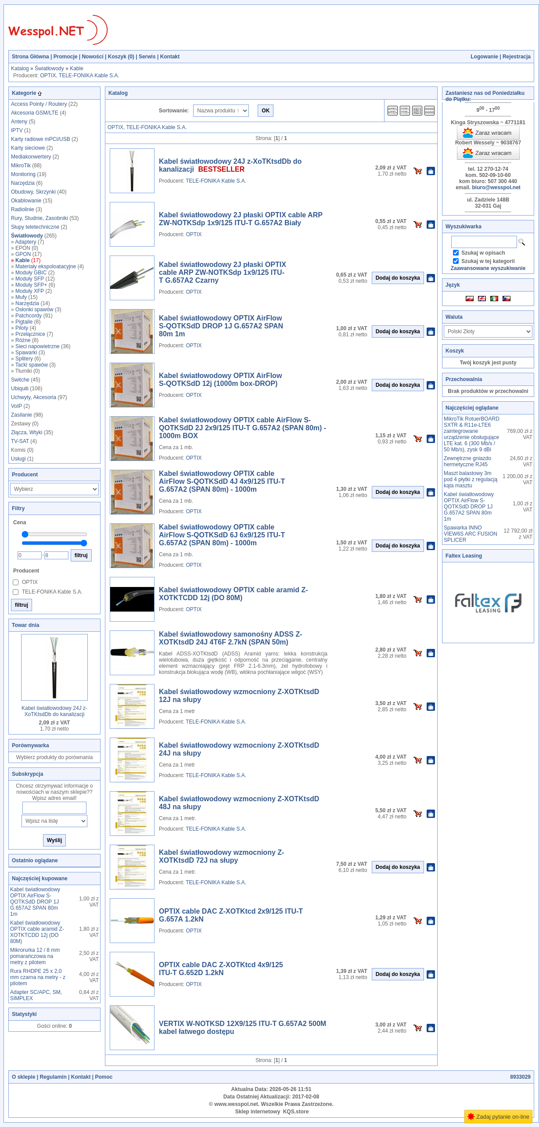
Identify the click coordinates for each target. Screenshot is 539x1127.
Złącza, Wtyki (26, 432)
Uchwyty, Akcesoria (33, 397)
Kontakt (170, 57)
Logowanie (484, 57)
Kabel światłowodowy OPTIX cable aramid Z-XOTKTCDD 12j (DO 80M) (37, 932)
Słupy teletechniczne (35, 227)
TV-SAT (20, 441)
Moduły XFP (29, 291)
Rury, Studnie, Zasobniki (39, 218)
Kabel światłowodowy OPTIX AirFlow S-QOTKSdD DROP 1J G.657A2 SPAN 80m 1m (35, 901)
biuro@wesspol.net (496, 187)
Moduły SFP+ (31, 285)
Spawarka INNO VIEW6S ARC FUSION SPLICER (470, 534)
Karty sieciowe (28, 148)
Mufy (21, 297)
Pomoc (103, 1077)
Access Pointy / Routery (39, 104)
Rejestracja (517, 57)
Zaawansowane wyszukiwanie (488, 268)
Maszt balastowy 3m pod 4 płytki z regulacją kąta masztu (470, 479)
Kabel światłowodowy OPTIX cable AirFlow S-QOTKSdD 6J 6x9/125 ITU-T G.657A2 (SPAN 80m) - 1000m (222, 535)
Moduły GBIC (31, 273)
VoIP (16, 406)
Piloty (21, 328)
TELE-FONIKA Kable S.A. (89, 75)
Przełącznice (30, 334)
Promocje (66, 57)
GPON (23, 254)
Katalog (20, 68)
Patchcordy (28, 316)
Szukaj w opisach (483, 253)
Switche (20, 380)
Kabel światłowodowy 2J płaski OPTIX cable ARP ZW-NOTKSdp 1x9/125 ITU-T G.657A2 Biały (241, 219)
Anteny (19, 122)
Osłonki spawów (34, 309)
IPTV (17, 130)
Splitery (24, 359)
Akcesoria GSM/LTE (34, 113)
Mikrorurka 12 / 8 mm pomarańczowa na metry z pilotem (35, 956)
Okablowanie (26, 201)
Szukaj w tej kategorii (487, 261)
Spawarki (26, 352)
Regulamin (53, 1077)
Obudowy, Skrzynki (33, 192)
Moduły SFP (29, 279)
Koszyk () (121, 57)
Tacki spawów (31, 365)
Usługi (18, 459)
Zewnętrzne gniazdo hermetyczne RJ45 (467, 461)
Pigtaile (23, 322)
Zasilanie (21, 415)
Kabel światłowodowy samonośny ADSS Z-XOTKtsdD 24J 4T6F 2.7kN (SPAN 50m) (230, 638)
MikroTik (21, 165)
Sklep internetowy (257, 1112)
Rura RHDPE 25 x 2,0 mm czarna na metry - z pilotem (37, 977)
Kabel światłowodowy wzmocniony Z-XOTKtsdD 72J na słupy (221, 856)
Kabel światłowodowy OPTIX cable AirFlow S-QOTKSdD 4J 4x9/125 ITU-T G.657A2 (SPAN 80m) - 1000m (222, 481)
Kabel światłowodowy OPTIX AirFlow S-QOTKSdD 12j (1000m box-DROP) (220, 379)
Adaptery (25, 242)
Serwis (147, 57)
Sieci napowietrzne (37, 346)
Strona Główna (30, 57)
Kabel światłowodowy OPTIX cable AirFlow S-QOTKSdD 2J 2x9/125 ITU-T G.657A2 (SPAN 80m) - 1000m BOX (242, 427)
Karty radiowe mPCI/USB (40, 139)
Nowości (92, 57)
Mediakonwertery (31, 157)
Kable (76, 68)
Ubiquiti (20, 388)
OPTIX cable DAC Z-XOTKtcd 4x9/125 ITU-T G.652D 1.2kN (221, 968)
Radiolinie (22, 209)
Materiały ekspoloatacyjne (45, 266)
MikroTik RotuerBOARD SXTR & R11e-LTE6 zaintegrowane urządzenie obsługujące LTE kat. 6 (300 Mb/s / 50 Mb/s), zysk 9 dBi (471, 434)
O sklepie (23, 1077)
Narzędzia (23, 183)
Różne (23, 340)
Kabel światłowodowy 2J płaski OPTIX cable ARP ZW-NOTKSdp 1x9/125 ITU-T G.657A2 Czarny (222, 272)
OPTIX (48, 75)
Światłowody (49, 68)
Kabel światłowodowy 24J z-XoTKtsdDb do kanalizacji (54, 711)
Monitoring (23, 174)
